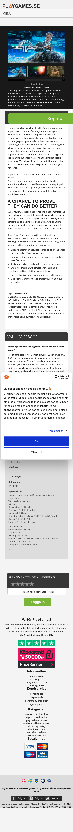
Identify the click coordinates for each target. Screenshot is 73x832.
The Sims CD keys (36, 729)
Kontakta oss (36, 693)
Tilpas (36, 452)
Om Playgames (36, 685)
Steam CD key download (36, 714)
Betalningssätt (36, 679)
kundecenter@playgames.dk (15, 807)
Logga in (38, 602)
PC (9, 471)
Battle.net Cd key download (36, 723)
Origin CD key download (36, 717)
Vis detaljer (56, 430)
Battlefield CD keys (36, 732)
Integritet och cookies (36, 682)
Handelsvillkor (36, 676)
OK (36, 441)
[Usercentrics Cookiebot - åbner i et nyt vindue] (54, 377)
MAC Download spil (36, 735)
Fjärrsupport (36, 704)
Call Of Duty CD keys (37, 726)
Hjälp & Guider (36, 697)
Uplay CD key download (36, 720)
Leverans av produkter (36, 700)
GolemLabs (14, 461)
